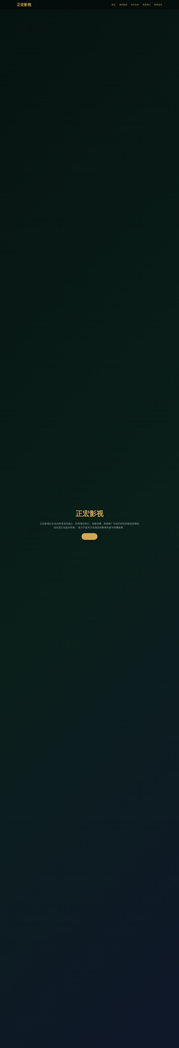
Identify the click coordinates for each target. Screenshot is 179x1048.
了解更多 (89, 536)
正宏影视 (24, 5)
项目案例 (123, 5)
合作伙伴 (135, 5)
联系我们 (147, 5)
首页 (113, 5)
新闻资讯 (158, 5)
